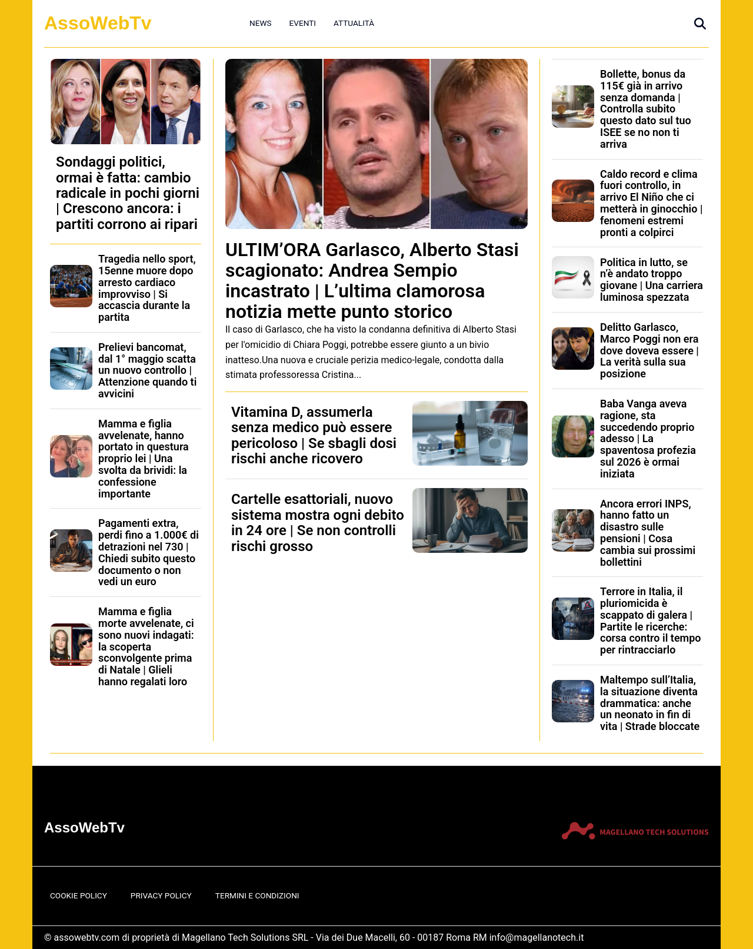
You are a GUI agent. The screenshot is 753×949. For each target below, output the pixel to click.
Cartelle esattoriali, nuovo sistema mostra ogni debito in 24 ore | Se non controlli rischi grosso (317, 522)
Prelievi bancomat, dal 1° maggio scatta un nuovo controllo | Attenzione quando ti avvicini (147, 370)
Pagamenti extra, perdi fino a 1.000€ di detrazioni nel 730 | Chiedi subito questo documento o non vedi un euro (148, 552)
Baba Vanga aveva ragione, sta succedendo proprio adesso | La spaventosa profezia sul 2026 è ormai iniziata (648, 438)
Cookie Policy (78, 895)
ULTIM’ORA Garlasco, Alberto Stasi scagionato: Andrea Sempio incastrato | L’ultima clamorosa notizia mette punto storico (372, 280)
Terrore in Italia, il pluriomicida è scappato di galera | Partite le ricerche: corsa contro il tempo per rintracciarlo (650, 620)
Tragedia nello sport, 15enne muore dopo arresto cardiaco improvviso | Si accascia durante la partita (147, 288)
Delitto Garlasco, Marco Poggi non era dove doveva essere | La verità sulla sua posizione (649, 350)
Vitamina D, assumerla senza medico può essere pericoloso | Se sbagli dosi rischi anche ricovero (314, 435)
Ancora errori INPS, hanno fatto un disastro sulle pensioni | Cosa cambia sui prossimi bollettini (647, 532)
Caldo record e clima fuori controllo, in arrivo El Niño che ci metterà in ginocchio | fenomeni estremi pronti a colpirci (651, 203)
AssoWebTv (98, 23)
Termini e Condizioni (257, 895)
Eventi (302, 23)
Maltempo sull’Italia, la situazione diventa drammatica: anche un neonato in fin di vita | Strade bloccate (649, 702)
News (260, 23)
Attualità (354, 23)
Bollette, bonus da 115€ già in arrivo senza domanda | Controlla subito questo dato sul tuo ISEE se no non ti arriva (645, 109)
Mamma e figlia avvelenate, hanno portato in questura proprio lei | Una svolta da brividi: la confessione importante (143, 458)
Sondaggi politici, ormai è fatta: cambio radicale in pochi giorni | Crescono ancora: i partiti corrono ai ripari (127, 193)
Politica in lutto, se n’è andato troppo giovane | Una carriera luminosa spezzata (651, 279)
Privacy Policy (161, 895)
